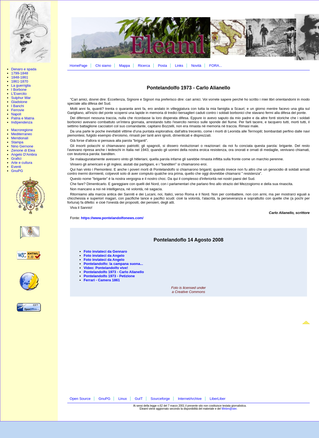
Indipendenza (21, 122)
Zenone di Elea (23, 150)
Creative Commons (190, 292)
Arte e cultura (21, 163)
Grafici (16, 158)
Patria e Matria (22, 118)
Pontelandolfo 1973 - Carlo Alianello (114, 272)
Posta (162, 66)
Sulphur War (21, 98)
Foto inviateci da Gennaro (105, 251)
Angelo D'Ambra (24, 154)
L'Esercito (19, 94)
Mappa (124, 66)
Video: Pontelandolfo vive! (106, 268)
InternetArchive (190, 399)
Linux (122, 399)
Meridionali (19, 138)
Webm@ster (228, 408)
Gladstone (19, 102)
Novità (196, 66)
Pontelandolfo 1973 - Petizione (109, 276)
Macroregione (22, 130)
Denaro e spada (24, 69)
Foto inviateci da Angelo (104, 255)
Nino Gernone (22, 146)
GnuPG (17, 171)
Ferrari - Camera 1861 (102, 280)
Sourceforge (160, 399)
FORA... (215, 66)
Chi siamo (103, 66)
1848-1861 (19, 77)
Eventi (16, 167)
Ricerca (144, 66)
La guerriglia (21, 85)
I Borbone (18, 89)
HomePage (78, 66)
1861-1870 (19, 81)
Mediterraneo (21, 134)
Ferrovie (17, 110)
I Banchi (17, 106)
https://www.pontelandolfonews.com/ (112, 218)
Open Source (80, 399)
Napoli (16, 114)
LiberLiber (218, 399)
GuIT (139, 399)
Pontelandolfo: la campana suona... (113, 264)
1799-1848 (19, 73)
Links (179, 66)
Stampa (17, 142)
